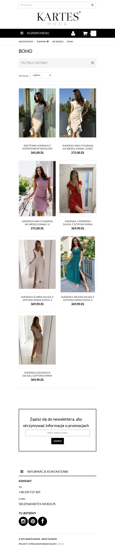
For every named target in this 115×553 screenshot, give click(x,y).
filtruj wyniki (57, 63)
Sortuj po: (24, 75)
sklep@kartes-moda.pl (37, 504)
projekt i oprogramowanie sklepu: (41, 544)
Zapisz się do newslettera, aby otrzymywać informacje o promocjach (56, 422)
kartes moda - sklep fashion (41, 539)
